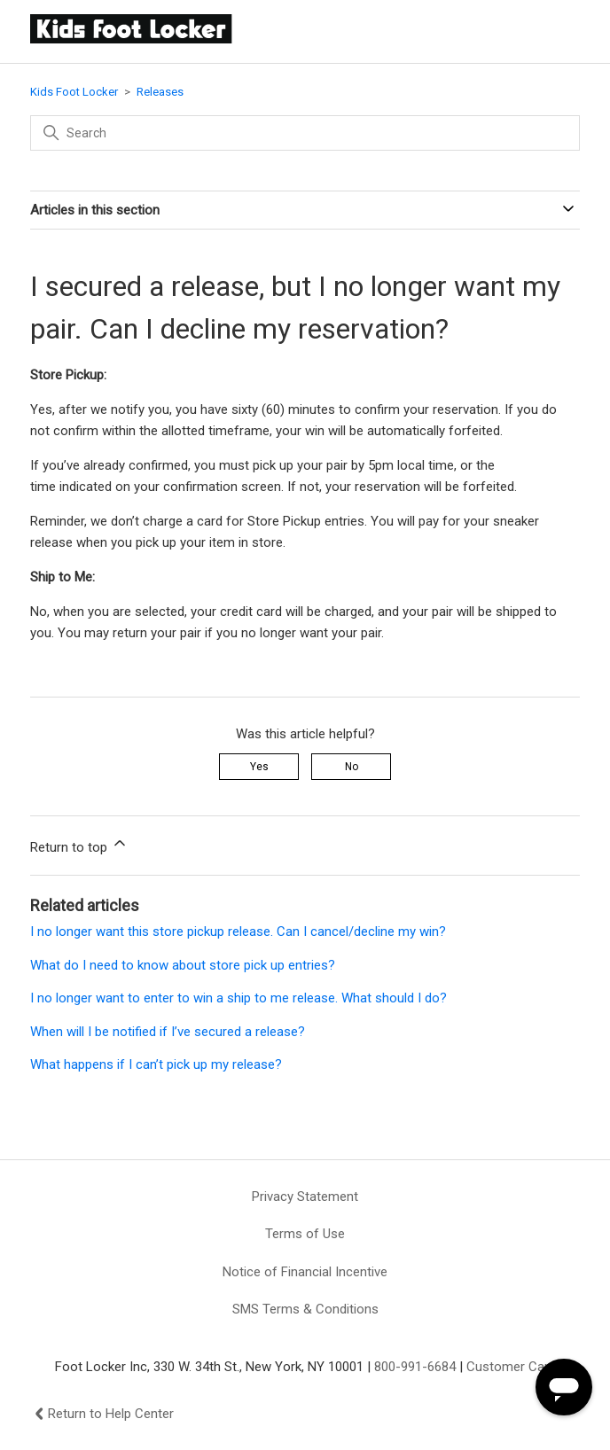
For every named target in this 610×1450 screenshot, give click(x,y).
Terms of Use (305, 1234)
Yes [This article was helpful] (259, 766)
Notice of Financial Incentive (305, 1272)
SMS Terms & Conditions (305, 1309)
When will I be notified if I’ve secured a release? (167, 1032)
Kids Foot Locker (74, 91)
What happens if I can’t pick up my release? (156, 1064)
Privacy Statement (305, 1196)
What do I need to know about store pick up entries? (182, 965)
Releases (160, 91)
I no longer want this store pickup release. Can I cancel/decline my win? (238, 931)
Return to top (79, 844)
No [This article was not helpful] (351, 766)
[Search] (304, 133)
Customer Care (511, 1367)
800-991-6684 (415, 1367)
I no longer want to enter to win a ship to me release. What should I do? (238, 998)
